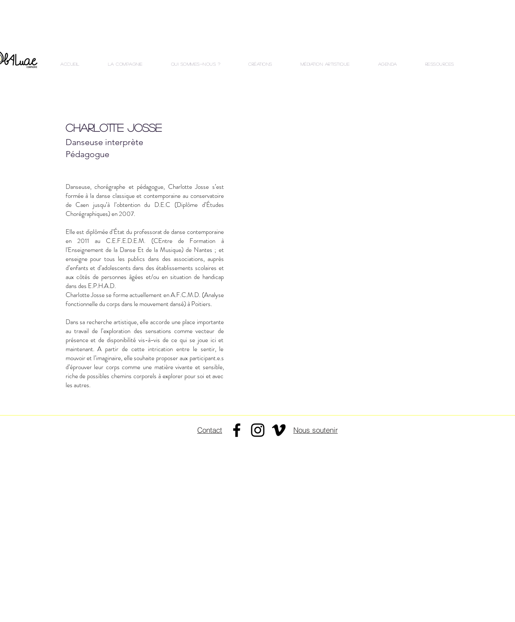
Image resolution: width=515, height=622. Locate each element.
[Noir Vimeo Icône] (279, 430)
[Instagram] (258, 430)
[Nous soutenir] (315, 429)
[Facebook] (237, 430)
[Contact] (210, 430)
